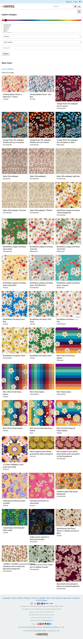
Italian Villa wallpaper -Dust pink (14, 210)
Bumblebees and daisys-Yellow (14, 356)
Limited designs (41, 600)
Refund (20, 598)
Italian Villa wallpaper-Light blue (68, 176)
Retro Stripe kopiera (64, 392)
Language (6, 598)
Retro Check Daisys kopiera (13, 428)
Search (5, 54)
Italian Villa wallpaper (10, 176)
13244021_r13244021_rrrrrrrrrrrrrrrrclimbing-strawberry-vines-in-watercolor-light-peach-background (19, 566)
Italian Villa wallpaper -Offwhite (41, 210)
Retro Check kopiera (37, 392)
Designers (76, 598)
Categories (41, 25)
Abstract (41, 27)
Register (69, 2)
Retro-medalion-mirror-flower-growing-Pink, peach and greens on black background (68, 454)
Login (75, 2)
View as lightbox (8, 69)
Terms (48, 598)
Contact (14, 598)
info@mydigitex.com (48, 620)
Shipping (27, 598)
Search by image (8, 73)
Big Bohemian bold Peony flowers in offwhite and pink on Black (68, 531)
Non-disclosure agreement (61, 598)
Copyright (41, 598)
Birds (41, 31)
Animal (41, 29)
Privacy (34, 598)
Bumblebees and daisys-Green (41, 356)
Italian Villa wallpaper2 (38, 176)
